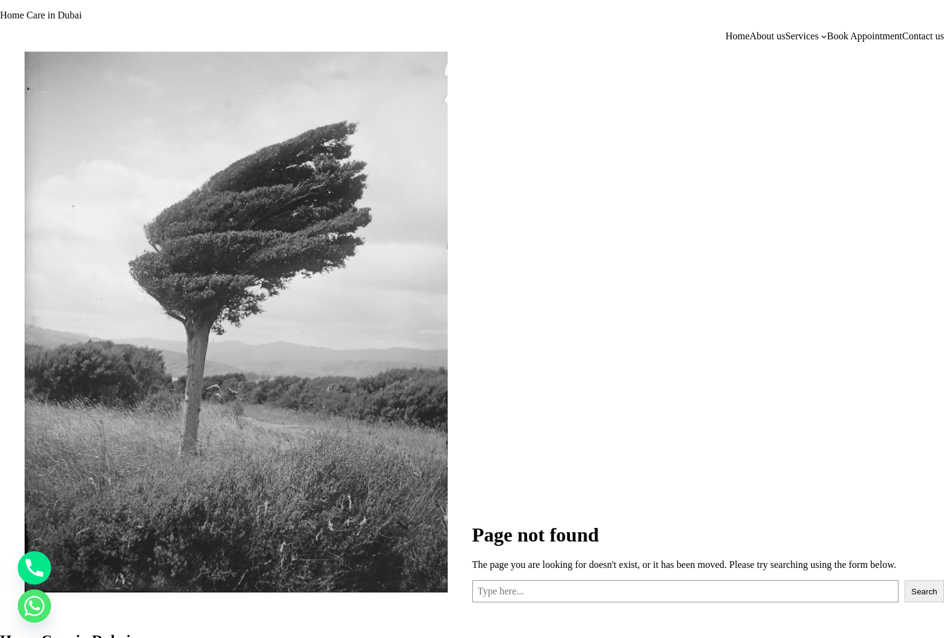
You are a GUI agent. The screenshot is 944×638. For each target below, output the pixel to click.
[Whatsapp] (34, 606)
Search (924, 591)
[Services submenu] (824, 36)
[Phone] (34, 568)
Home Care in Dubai (41, 15)
